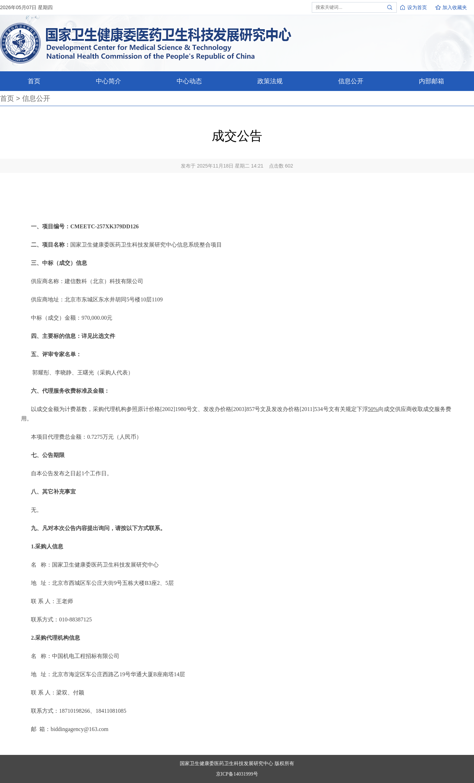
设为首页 (417, 7)
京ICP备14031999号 (237, 774)
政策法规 (270, 81)
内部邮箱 (431, 81)
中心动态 (189, 81)
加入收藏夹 (454, 7)
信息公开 (350, 81)
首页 (34, 81)
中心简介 (108, 81)
